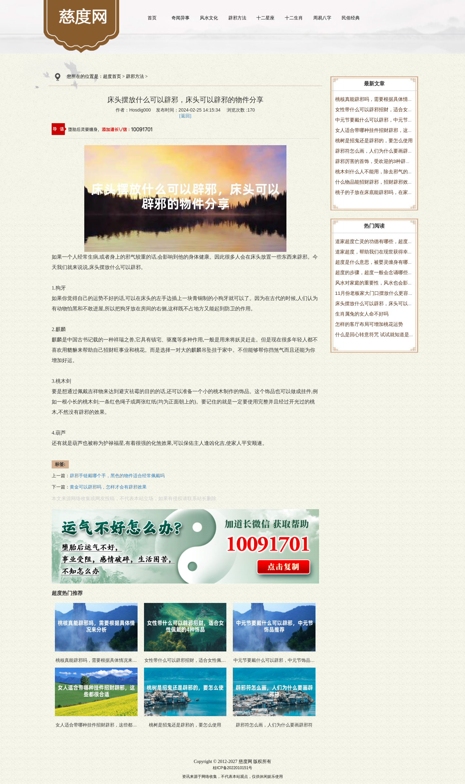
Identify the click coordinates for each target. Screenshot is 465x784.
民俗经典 (351, 17)
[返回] (185, 115)
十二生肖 (294, 17)
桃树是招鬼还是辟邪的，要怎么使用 (374, 140)
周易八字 (322, 17)
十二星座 (265, 17)
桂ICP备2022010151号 (233, 768)
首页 (152, 17)
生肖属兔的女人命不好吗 (361, 314)
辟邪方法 (237, 17)
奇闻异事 (180, 17)
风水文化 (209, 17)
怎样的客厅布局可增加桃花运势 (369, 324)
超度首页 (112, 76)
